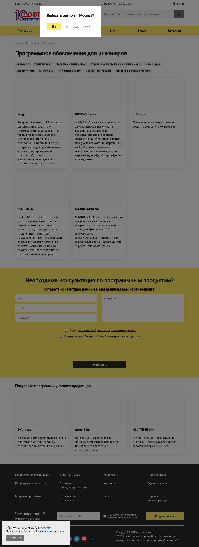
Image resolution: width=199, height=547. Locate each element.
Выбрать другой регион (78, 26)
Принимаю (15, 537)
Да (54, 26)
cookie (46, 527)
